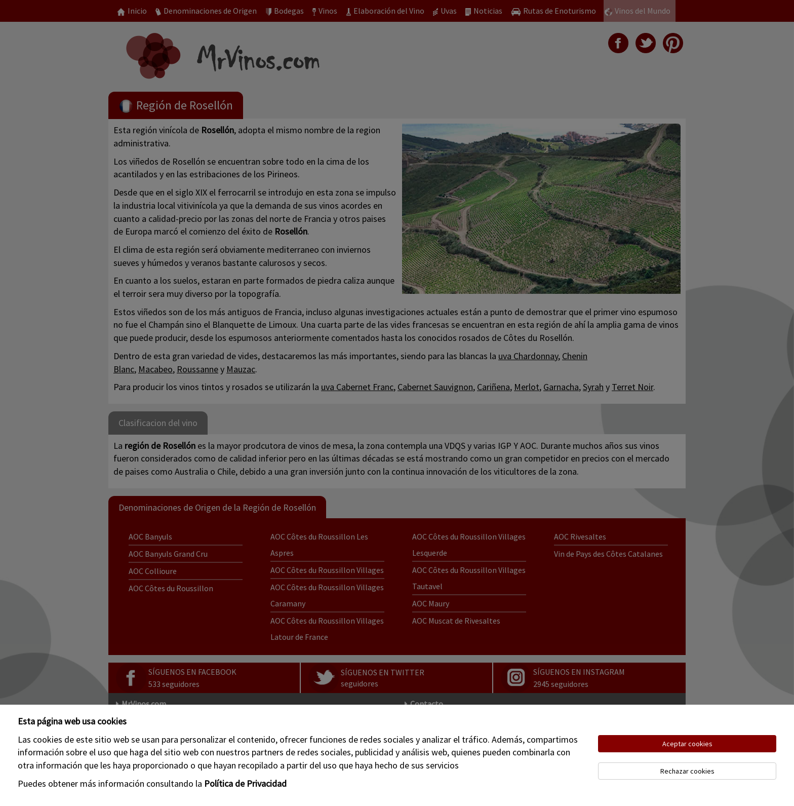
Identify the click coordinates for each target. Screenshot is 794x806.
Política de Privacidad (245, 783)
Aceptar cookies (687, 743)
